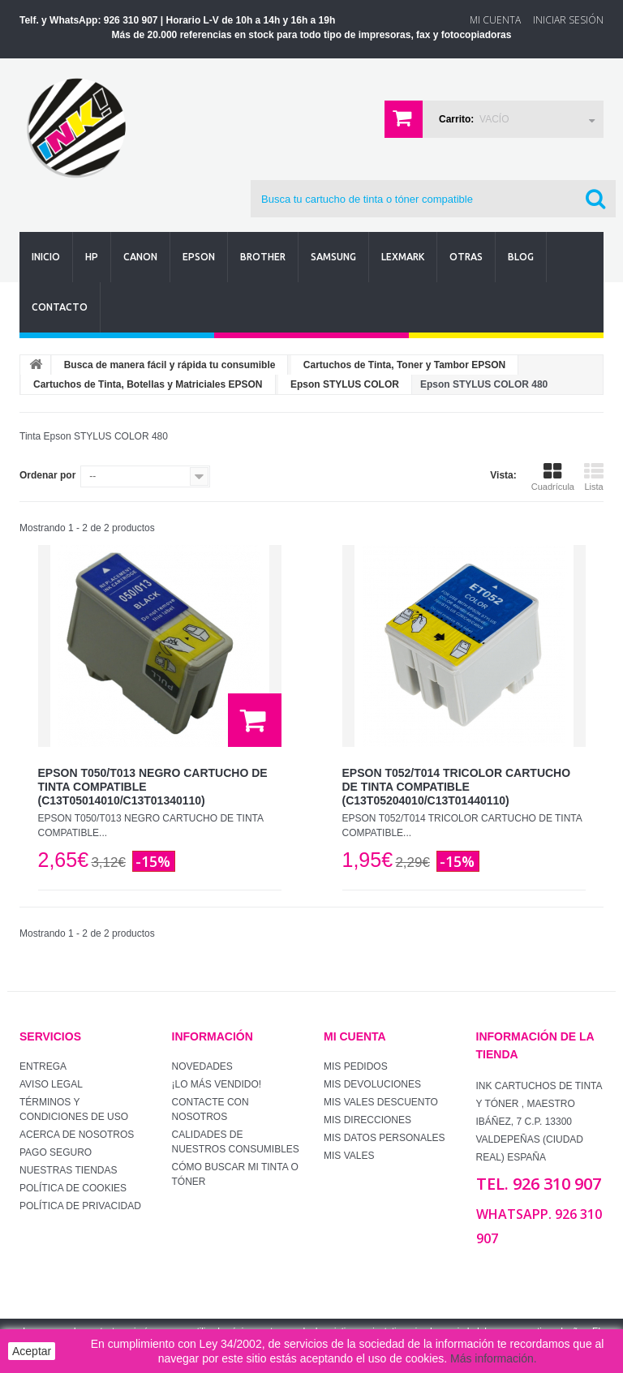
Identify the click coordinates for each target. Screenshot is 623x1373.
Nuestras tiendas (68, 1170)
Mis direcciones (367, 1120)
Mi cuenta (355, 1036)
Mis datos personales (384, 1137)
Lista (594, 476)
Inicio (46, 256)
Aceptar (31, 1351)
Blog (521, 256)
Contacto (60, 307)
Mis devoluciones (372, 1084)
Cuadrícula (552, 476)
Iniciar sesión (568, 20)
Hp (91, 256)
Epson (199, 256)
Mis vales (349, 1155)
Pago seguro (55, 1152)
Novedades (202, 1066)
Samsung (333, 256)
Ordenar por (47, 475)
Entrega (43, 1066)
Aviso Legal (51, 1084)
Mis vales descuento (381, 1102)
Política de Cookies (73, 1188)
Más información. (493, 1358)
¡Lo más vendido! (217, 1084)
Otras (466, 256)
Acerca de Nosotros (76, 1134)
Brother (263, 256)
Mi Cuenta (495, 20)
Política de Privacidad (80, 1206)
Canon (140, 256)
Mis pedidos (356, 1066)
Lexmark (402, 256)
